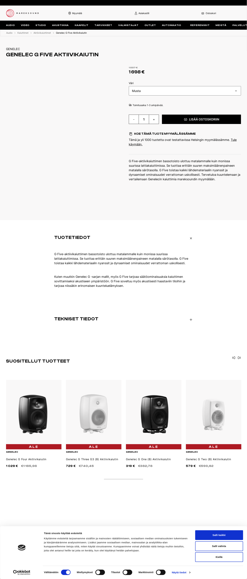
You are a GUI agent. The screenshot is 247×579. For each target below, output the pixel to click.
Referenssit (200, 25)
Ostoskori (208, 13)
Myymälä (75, 13)
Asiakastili (141, 13)
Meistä (221, 25)
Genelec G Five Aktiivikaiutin (71, 32)
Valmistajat (128, 25)
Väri (131, 83)
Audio (9, 32)
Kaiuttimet (22, 32)
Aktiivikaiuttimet (42, 32)
